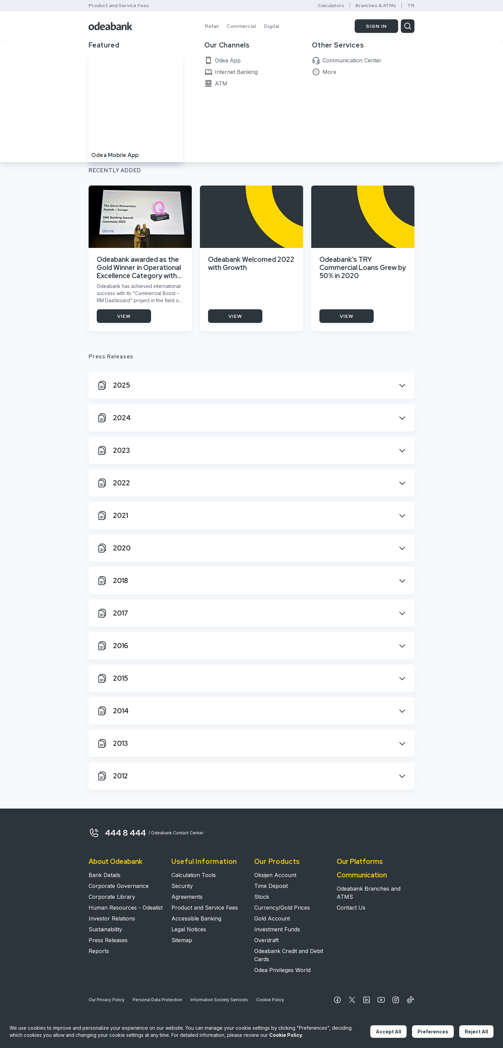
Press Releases (108, 940)
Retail (212, 26)
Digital (271, 26)
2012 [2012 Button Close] (112, 776)
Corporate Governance (119, 885)
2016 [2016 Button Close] (112, 645)
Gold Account (272, 918)
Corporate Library (112, 896)
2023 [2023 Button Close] (113, 450)
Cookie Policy (270, 999)
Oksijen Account (275, 875)
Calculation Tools (193, 875)
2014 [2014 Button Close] (113, 710)
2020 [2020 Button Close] (114, 548)
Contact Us (351, 907)
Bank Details (104, 875)
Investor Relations (112, 918)
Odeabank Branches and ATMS (368, 892)
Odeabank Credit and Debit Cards (288, 955)
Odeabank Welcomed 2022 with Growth (251, 263)
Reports (99, 951)
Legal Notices (188, 929)
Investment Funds (277, 929)
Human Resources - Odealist (126, 907)
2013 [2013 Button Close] (112, 743)
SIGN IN (376, 26)
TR (410, 5)
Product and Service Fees (119, 5)
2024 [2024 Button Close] (114, 417)
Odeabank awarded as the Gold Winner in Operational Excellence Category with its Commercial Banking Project (139, 267)
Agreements (187, 896)
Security (182, 885)
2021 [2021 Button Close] (112, 515)
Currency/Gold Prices (282, 907)
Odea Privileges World (282, 970)
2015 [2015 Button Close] (112, 678)
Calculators (331, 5)
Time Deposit (271, 885)
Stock (261, 896)
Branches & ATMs (375, 5)
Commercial (241, 26)
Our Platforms (360, 861)
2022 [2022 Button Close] (113, 483)
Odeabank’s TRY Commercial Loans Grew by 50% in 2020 (362, 267)
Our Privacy (107, 1000)
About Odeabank (116, 861)
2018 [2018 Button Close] (112, 580)
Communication (362, 875)
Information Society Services (219, 999)
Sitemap (181, 940)
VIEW (124, 316)
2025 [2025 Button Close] (113, 385)
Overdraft (266, 940)
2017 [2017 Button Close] (112, 613)
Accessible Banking (196, 918)
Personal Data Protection (157, 999)
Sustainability (105, 929)
